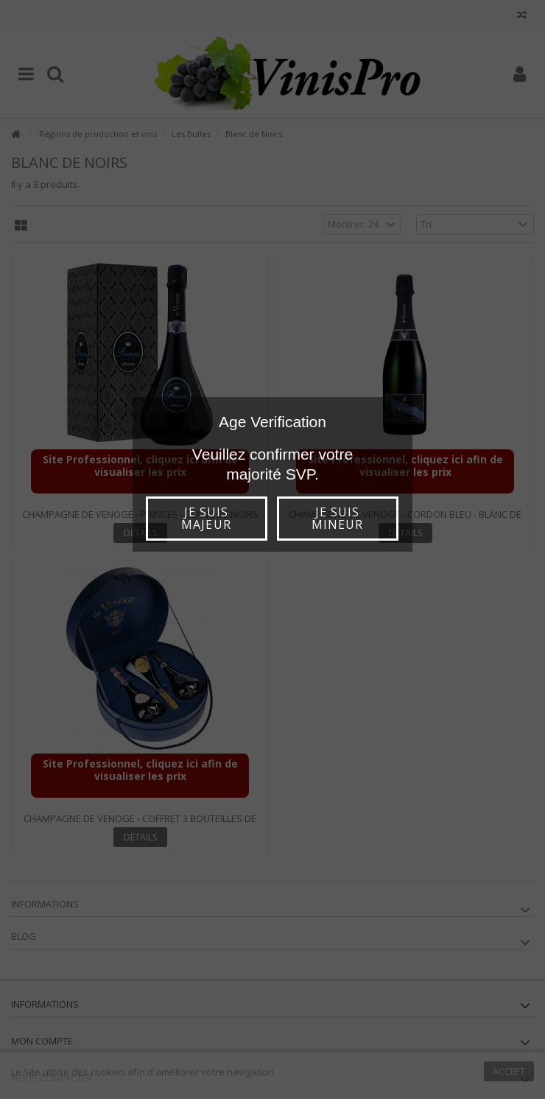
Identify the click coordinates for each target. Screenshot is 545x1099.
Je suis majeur (206, 518)
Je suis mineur (337, 518)
